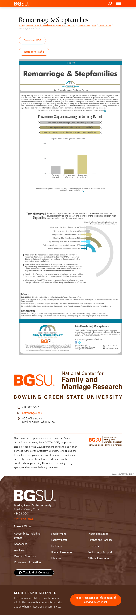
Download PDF (32, 40)
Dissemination (84, 25)
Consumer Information (27, 562)
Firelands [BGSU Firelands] (56, 546)
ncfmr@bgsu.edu (32, 413)
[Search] (110, 3)
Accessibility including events (27, 536)
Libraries (56, 558)
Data (94, 25)
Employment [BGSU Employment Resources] (58, 533)
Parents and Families (100, 540)
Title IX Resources (98, 558)
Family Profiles (105, 25)
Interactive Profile (34, 52)
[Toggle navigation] (118, 3)
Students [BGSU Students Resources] (93, 546)
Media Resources (98, 533)
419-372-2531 (24, 519)
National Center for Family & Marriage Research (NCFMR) (50, 25)
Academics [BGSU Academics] (20, 544)
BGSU (21, 25)
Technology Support (100, 552)
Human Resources (61, 552)
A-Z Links (19, 550)
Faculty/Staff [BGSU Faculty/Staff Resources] (59, 540)
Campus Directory (25, 556)
